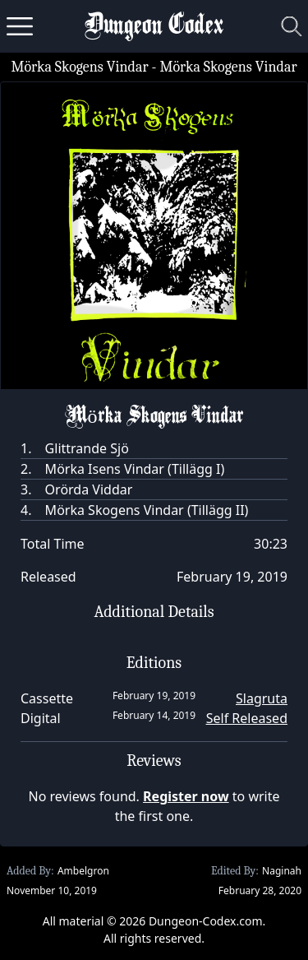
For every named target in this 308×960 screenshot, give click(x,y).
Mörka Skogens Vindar (79, 67)
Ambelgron (83, 871)
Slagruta (261, 698)
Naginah (281, 871)
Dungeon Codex (154, 27)
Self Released (246, 718)
